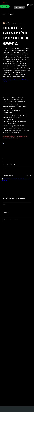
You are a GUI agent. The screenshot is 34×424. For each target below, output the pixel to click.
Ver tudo (28, 175)
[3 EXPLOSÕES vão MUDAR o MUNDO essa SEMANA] (17, 187)
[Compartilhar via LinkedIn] (11, 164)
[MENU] (5, 6)
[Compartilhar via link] (15, 164)
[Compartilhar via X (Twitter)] (7, 164)
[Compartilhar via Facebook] (3, 164)
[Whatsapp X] (19, 7)
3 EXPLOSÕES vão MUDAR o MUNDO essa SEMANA (14, 198)
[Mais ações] (30, 23)
